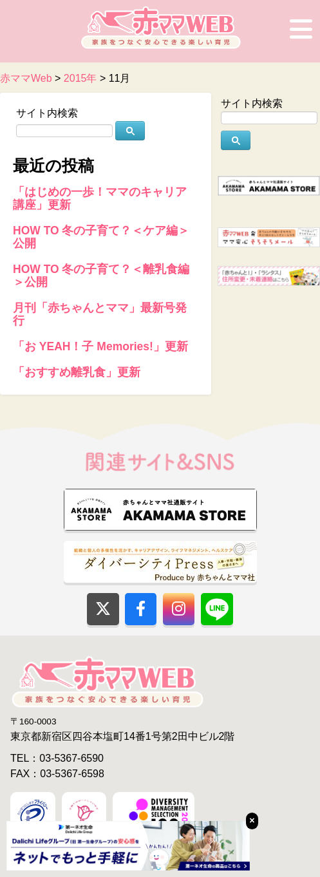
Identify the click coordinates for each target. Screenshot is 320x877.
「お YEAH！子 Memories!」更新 (100, 346)
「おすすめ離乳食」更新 (76, 372)
